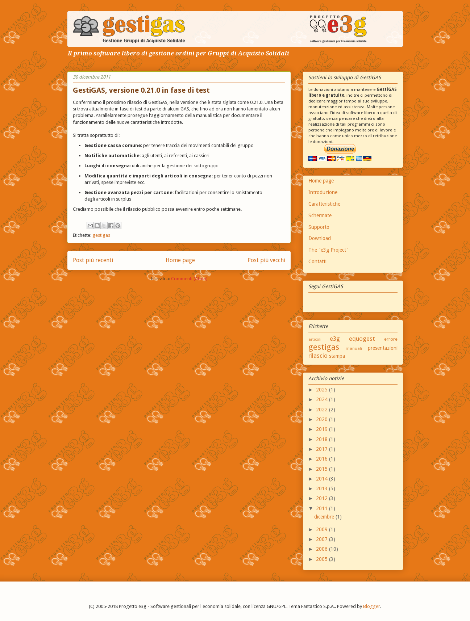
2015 (322, 469)
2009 (322, 529)
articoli (314, 339)
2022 (322, 409)
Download (319, 238)
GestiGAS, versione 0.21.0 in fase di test (141, 90)
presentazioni (383, 348)
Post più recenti (93, 260)
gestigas (101, 235)
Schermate (320, 215)
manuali (354, 348)
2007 (322, 539)
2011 (322, 508)
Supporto (318, 227)
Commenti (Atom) (189, 278)
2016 (322, 459)
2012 (322, 498)
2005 (322, 559)
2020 (322, 419)
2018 (322, 439)
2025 (322, 390)
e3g (335, 338)
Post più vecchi (266, 260)
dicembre (325, 517)
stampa (337, 356)
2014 (322, 479)
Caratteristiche (324, 204)
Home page (180, 260)
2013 (322, 488)
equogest (362, 338)
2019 (322, 429)
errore (391, 339)
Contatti (317, 261)
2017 (322, 449)
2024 (322, 399)
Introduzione (322, 192)
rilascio (318, 355)
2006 (322, 549)
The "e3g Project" (328, 250)
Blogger (371, 606)
